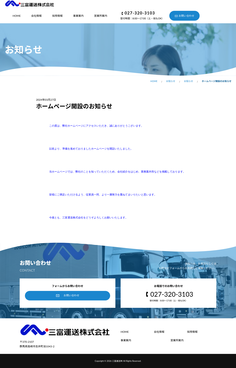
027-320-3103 (140, 13)
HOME (17, 15)
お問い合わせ (186, 15)
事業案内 (78, 15)
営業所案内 (100, 15)
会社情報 (36, 15)
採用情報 (57, 15)
